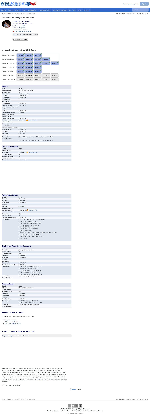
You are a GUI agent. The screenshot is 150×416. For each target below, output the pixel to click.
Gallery (80, 10)
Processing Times (44, 10)
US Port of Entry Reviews (11, 322)
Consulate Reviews (10, 320)
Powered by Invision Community (75, 413)
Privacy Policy (66, 411)
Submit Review (32, 120)
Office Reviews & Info (29, 10)
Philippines (22, 27)
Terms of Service (90, 411)
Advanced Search (142, 13)
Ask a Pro (72, 10)
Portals (10, 10)
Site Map (49, 411)
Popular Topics (130, 13)
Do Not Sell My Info (78, 411)
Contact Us (57, 411)
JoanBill (22, 26)
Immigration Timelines (60, 10)
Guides (17, 10)
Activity (87, 10)
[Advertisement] (37, 178)
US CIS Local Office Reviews (12, 323)
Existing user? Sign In (130, 4)
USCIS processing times (45, 379)
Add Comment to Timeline (23, 31)
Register (15, 34)
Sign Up (144, 4)
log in (22, 34)
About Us (100, 411)
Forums (3, 10)
